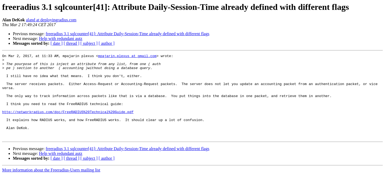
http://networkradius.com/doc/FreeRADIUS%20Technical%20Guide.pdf (67, 123)
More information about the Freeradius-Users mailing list (51, 187)
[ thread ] (71, 43)
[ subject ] (89, 43)
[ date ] (57, 43)
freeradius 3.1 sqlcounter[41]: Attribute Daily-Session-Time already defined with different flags (127, 33)
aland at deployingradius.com (51, 20)
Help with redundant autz (60, 38)
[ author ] (107, 43)
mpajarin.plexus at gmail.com (127, 56)
